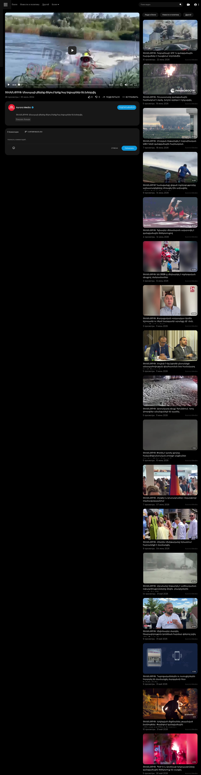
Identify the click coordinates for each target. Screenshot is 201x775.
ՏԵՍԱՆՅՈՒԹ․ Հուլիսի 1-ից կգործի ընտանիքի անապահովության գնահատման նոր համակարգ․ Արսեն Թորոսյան (173, 322)
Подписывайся (138, 93)
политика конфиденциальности (16, 91)
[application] (95, 43)
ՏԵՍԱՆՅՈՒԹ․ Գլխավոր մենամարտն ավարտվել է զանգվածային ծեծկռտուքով (175, 205)
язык (18, 98)
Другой (84, 4)
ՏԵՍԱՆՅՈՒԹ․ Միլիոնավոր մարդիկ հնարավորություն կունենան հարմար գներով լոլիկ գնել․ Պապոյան (173, 553)
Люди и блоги (49, 4)
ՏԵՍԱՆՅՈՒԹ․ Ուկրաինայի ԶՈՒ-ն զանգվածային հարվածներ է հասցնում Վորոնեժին (174, 50)
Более (94, 4)
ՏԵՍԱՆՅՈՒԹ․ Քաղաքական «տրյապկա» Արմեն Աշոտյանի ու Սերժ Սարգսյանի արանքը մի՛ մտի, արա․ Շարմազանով (175, 282)
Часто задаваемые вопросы (15, 85)
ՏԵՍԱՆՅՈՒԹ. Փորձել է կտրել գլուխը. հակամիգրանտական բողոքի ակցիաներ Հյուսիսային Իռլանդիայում (175, 399)
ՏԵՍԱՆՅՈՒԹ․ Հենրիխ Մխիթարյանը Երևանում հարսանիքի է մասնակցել (173, 475)
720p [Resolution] (142, 70)
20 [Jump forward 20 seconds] (132, 70)
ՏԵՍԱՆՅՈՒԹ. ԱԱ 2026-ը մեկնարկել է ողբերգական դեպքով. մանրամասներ (173, 243)
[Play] (44, 70)
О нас (5, 95)
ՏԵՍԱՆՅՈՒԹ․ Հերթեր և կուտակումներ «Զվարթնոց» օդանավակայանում (174, 437)
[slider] (86, 70)
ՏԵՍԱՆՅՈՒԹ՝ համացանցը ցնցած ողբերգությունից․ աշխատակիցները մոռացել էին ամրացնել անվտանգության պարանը (175, 168)
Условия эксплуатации (12, 88)
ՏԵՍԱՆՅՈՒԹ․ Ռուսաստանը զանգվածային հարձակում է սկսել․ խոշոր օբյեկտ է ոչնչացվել (176, 89)
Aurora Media (61, 93)
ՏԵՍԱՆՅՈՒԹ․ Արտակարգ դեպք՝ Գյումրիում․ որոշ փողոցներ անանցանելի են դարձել (175, 360)
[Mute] (137, 70)
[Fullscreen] (146, 70)
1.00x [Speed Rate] (128, 70)
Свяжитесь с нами (17, 95)
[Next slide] (194, 15)
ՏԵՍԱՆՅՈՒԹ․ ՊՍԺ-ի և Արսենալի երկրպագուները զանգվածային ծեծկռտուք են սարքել (171, 670)
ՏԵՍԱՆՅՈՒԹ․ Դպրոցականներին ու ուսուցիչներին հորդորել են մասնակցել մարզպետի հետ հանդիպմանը (174, 592)
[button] (196, 5)
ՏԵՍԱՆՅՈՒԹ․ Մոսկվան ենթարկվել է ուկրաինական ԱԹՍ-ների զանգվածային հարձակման (175, 128)
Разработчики (9, 98)
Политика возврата (11, 82)
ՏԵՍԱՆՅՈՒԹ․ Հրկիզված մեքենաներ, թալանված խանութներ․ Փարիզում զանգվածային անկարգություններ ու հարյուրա (173, 633)
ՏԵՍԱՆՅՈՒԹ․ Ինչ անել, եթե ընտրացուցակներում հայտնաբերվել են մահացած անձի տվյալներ (175, 709)
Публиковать (140, 134)
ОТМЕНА (125, 134)
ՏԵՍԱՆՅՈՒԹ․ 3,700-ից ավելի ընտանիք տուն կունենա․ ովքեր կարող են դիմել (174, 747)
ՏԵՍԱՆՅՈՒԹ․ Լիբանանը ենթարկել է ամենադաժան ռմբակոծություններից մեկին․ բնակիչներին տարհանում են (173, 514)
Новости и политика (68, 4)
